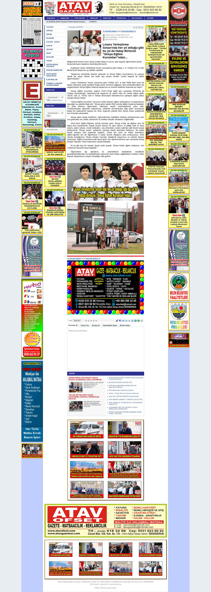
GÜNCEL (49, 31)
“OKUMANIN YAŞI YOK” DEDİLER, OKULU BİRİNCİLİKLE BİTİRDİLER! (123, 408)
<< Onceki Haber (110, 31)
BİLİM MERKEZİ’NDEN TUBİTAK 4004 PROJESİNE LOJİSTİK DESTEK (126, 378)
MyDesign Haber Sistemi (108, 588)
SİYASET (49, 49)
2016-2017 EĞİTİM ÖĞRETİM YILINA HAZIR (124, 396)
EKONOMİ (50, 38)
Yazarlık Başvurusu (115, 584)
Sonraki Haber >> (129, 31)
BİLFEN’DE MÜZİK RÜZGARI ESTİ (120, 382)
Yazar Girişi (104, 584)
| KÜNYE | (93, 22)
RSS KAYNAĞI (137, 18)
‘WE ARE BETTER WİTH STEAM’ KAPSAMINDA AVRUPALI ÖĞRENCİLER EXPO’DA (92, 404)
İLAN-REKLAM (51, 80)
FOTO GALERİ (80, 18)
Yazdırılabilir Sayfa (110, 325)
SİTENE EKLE (121, 18)
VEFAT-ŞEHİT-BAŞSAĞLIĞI (51, 75)
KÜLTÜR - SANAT (53, 42)
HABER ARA (64, 18)
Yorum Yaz (85, 325)
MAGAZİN (50, 57)
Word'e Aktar (125, 325)
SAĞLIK (49, 46)
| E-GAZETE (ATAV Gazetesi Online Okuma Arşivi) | (65, 22)
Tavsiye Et (96, 325)
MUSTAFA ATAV (52, 129)
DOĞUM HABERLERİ (54, 70)
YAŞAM (49, 61)
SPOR (48, 53)
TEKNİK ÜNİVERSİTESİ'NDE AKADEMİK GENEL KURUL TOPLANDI (125, 412)
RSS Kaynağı (94, 584)
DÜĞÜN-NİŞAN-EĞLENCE (52, 65)
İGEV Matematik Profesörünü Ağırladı (121, 390)
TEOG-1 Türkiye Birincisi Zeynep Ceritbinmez (124, 393)
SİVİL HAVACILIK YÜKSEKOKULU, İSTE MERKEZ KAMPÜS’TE (126, 403)
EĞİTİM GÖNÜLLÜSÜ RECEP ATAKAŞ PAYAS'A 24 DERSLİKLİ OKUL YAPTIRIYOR (94, 385)
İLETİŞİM (150, 18)
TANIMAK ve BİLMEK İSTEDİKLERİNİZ (54, 84)
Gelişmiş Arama (57, 100)
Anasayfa (49, 27)
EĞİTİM (49, 34)
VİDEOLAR (94, 18)
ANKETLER (107, 18)
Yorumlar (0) (73, 325)
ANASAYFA (51, 18)
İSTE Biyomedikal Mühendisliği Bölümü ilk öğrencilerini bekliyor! (122, 386)
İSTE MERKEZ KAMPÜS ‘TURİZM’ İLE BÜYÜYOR (125, 399)
